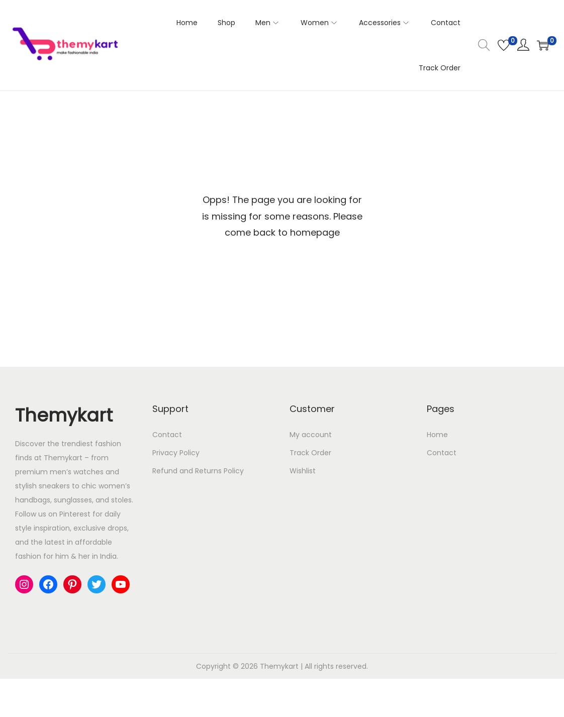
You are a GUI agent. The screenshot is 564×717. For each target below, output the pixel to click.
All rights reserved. (336, 666)
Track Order (310, 453)
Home (437, 435)
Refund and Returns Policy (198, 471)
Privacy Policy (176, 453)
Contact (167, 435)
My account (311, 435)
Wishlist (303, 471)
